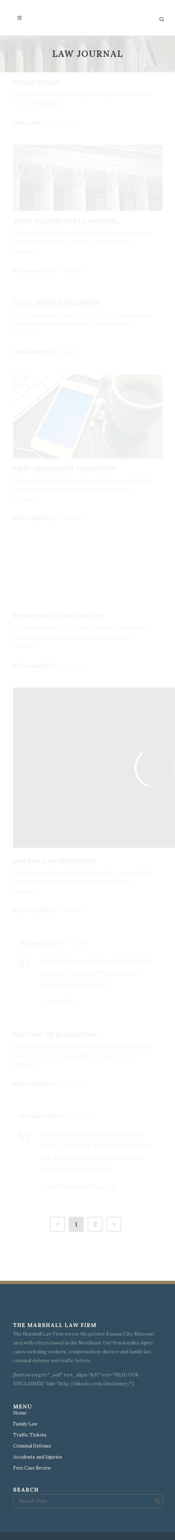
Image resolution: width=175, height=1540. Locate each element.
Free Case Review (32, 1468)
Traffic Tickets (30, 1435)
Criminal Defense (32, 1446)
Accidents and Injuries (37, 1457)
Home (20, 1413)
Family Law (25, 1424)
